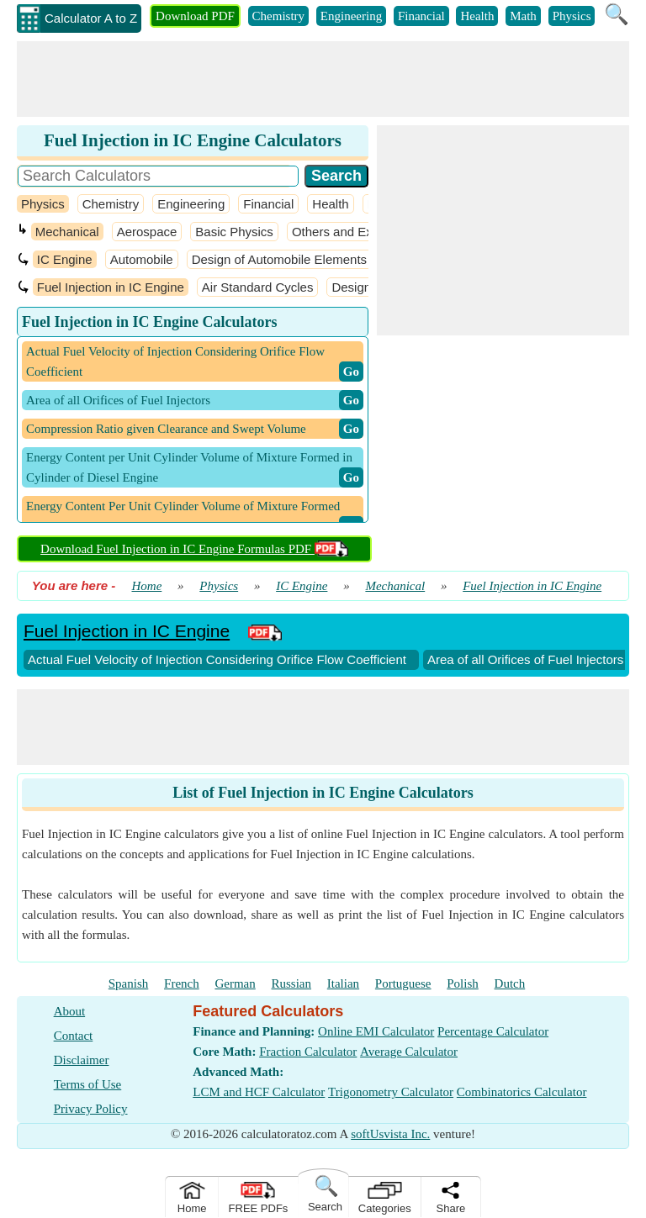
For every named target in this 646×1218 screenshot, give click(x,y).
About (70, 1011)
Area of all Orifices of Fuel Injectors (525, 659)
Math (523, 16)
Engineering (351, 16)
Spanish (129, 983)
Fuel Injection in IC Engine (110, 287)
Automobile (141, 259)
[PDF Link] (265, 631)
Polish (463, 983)
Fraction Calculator (308, 1051)
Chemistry (278, 16)
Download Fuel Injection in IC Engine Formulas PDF (194, 549)
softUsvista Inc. (390, 1134)
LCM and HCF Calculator (259, 1092)
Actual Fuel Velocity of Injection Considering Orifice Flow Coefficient (217, 659)
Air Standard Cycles (258, 287)
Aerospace (147, 231)
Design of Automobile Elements (279, 259)
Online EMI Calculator (376, 1031)
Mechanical (67, 231)
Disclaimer (81, 1060)
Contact (73, 1035)
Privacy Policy (91, 1108)
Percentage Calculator (492, 1031)
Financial (421, 16)
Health (477, 16)
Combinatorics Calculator (522, 1092)
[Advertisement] (323, 79)
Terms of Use (88, 1084)
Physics (572, 16)
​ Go (351, 371)
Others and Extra (339, 231)
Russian (292, 983)
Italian (343, 983)
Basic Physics (234, 231)
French (181, 983)
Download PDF (195, 16)
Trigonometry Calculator (390, 1092)
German (234, 983)
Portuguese (403, 983)
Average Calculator (409, 1051)
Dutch (510, 983)
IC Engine (65, 259)
